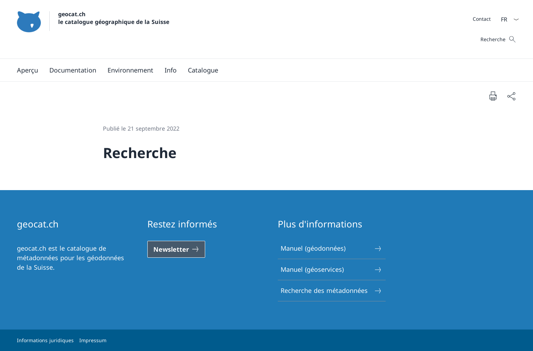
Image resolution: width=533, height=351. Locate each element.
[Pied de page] (266, 340)
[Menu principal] (260, 70)
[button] (73, 70)
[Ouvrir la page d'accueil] (93, 29)
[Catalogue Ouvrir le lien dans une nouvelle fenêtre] (203, 70)
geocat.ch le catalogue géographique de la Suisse (113, 18)
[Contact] (481, 19)
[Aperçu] (27, 70)
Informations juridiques (45, 340)
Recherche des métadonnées (331, 290)
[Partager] (511, 96)
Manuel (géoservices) (331, 269)
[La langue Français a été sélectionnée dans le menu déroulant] (507, 19)
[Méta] (481, 18)
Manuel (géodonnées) (331, 248)
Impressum (92, 340)
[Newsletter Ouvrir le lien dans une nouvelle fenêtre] (176, 249)
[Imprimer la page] (493, 95)
